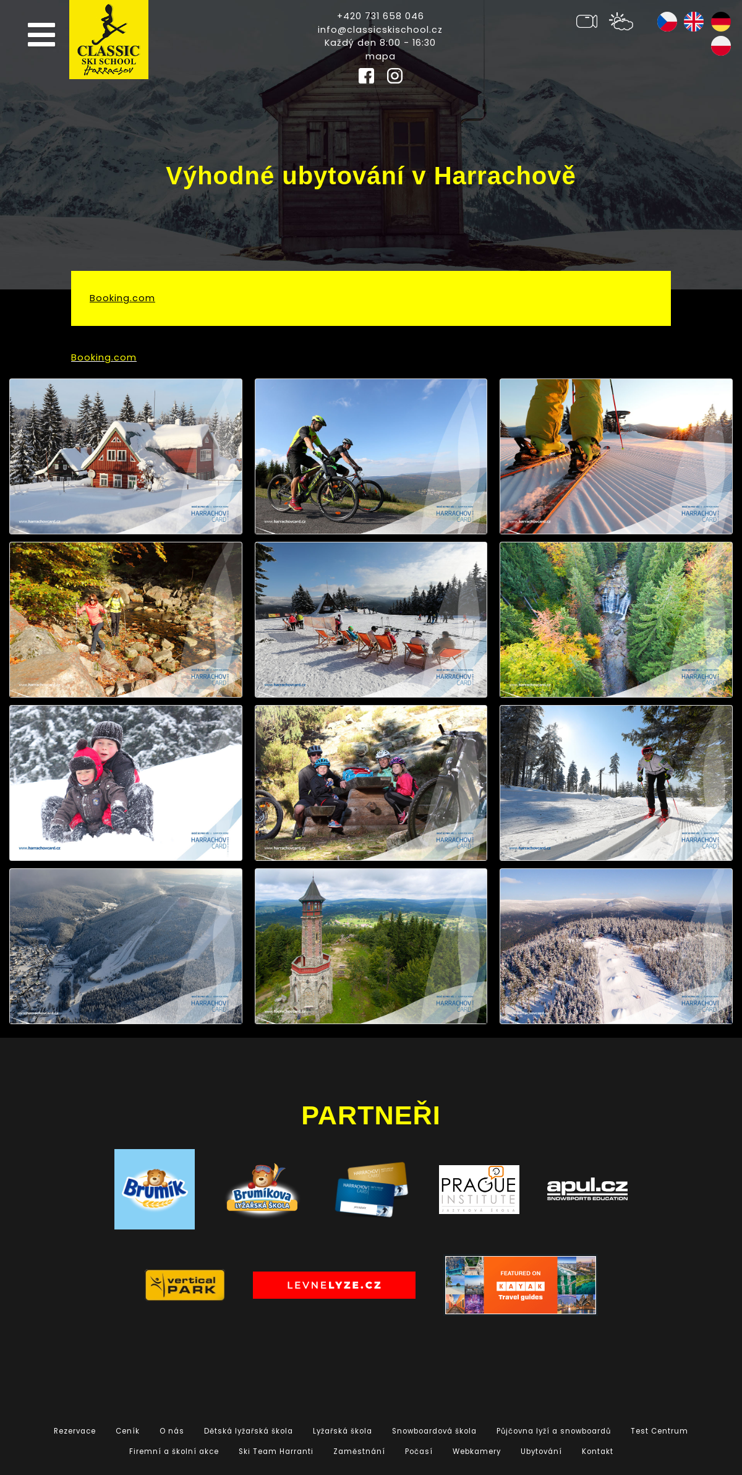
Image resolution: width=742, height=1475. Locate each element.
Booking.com (122, 298)
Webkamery (477, 1451)
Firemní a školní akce (174, 1451)
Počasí (419, 1451)
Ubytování (541, 1451)
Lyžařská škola (342, 1431)
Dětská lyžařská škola (248, 1431)
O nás (172, 1431)
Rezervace (75, 1431)
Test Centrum (659, 1431)
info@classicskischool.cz (380, 30)
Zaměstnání (359, 1451)
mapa (380, 56)
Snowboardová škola (434, 1431)
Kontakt (597, 1451)
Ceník (128, 1431)
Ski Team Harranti (276, 1451)
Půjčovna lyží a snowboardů (554, 1431)
